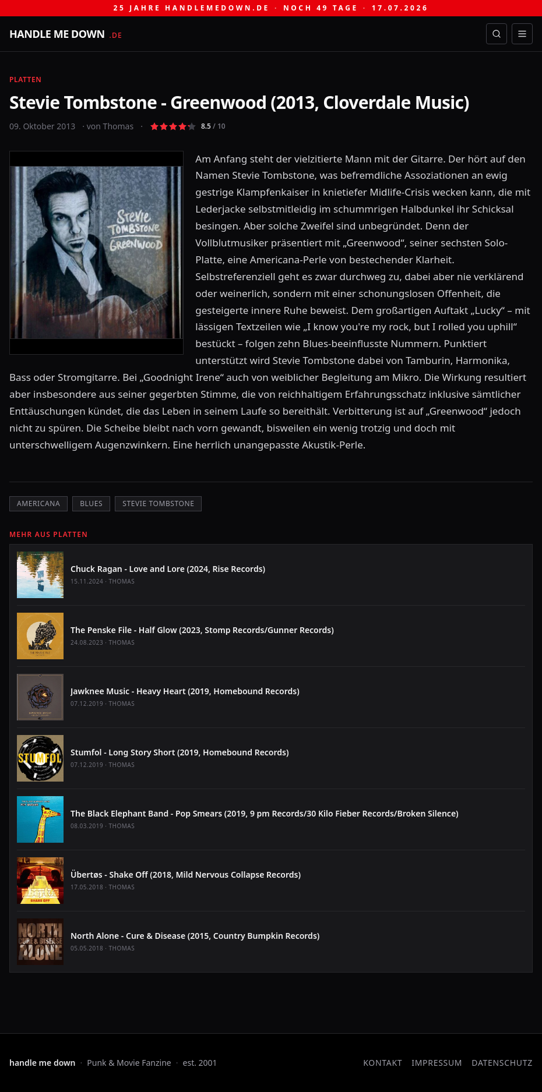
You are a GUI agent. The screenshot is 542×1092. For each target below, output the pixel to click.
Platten (25, 79)
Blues (91, 503)
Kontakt (382, 1062)
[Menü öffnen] (522, 33)
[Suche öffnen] (496, 33)
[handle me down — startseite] (65, 34)
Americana (38, 503)
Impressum (436, 1062)
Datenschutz (502, 1062)
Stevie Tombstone (158, 503)
